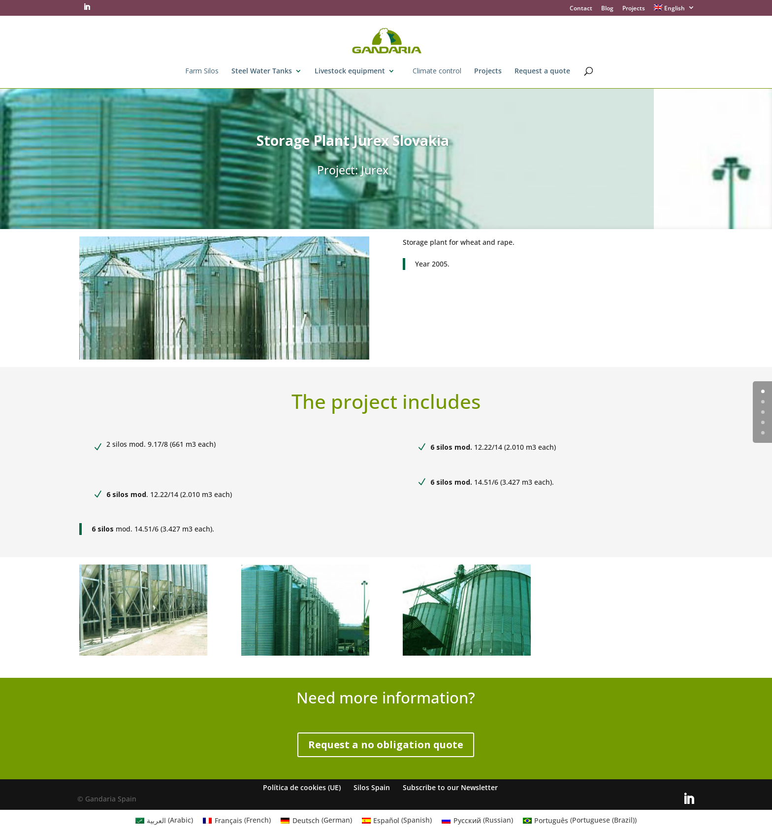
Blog (607, 8)
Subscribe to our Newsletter (450, 787)
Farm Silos (202, 71)
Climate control (437, 71)
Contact (581, 8)
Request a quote (542, 71)
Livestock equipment (350, 71)
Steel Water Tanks (261, 71)
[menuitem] (674, 10)
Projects (633, 8)
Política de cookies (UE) (302, 787)
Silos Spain (372, 787)
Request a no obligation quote (385, 744)
